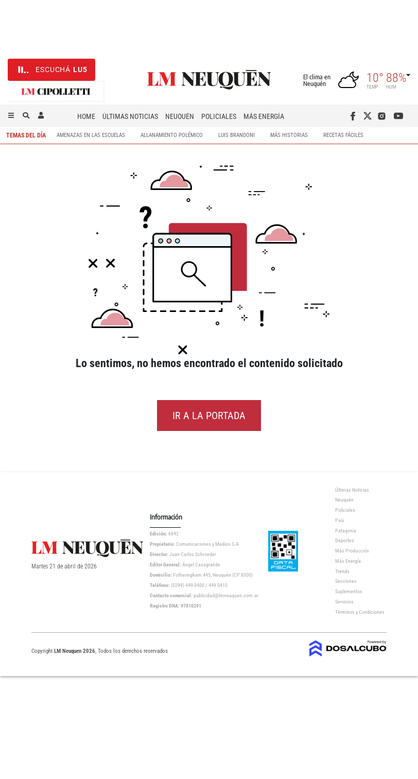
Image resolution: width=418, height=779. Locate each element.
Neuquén (179, 116)
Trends (342, 571)
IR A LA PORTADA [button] (209, 415)
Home (86, 116)
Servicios (344, 601)
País (339, 520)
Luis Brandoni (236, 136)
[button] (11, 116)
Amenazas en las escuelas (91, 136)
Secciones (346, 581)
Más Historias (289, 136)
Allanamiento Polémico (172, 136)
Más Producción (352, 550)
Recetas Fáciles (343, 136)
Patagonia (345, 530)
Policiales (218, 116)
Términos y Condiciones (360, 612)
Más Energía (263, 116)
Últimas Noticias (130, 116)
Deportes (344, 540)
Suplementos (348, 591)
